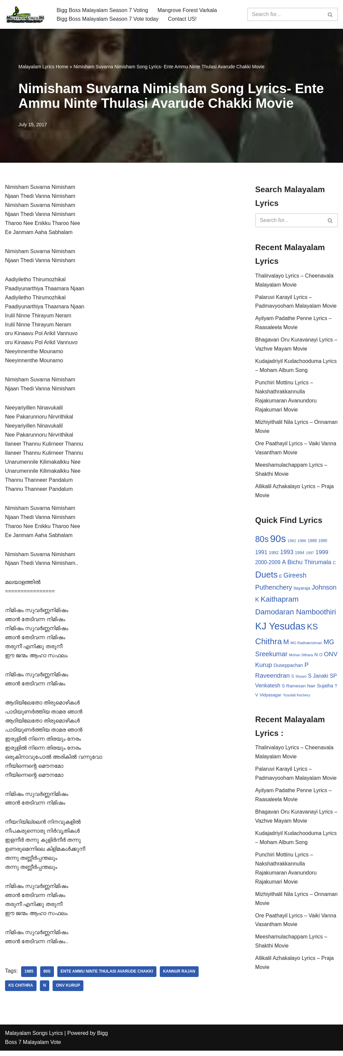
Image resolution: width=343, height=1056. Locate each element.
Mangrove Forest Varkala (188, 10)
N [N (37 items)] (316, 657)
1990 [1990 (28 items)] (322, 542)
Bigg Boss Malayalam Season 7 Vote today (108, 19)
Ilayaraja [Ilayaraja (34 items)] (301, 590)
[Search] (285, 14)
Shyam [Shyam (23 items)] (300, 679)
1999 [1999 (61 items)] (322, 554)
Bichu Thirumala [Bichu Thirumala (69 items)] (309, 564)
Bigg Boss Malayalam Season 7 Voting (103, 10)
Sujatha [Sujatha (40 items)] (325, 688)
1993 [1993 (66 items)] (286, 554)
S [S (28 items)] (292, 679)
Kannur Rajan (180, 977)
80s (47, 977)
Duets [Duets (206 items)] (266, 576)
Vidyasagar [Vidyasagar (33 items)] (270, 697)
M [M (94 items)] (286, 644)
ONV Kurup (68, 991)
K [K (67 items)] (257, 602)
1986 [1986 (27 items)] (301, 542)
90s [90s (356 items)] (278, 540)
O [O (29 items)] (321, 657)
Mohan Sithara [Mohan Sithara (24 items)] (301, 657)
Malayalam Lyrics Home (43, 66)
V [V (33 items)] (256, 697)
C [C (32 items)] (334, 564)
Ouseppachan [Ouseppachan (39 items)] (288, 668)
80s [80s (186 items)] (262, 541)
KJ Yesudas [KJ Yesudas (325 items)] (280, 628)
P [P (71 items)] (306, 667)
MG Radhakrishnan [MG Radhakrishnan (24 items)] (306, 645)
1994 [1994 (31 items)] (299, 554)
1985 (28, 977)
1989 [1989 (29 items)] (312, 542)
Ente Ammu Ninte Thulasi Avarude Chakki (107, 977)
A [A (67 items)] (284, 564)
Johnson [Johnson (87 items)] (324, 589)
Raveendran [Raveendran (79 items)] (272, 678)
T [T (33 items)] (336, 688)
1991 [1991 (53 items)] (261, 554)
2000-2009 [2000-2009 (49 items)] (267, 564)
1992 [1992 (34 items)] (273, 554)
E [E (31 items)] (280, 578)
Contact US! (182, 19)
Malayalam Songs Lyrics (34, 1038)
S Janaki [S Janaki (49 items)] (318, 678)
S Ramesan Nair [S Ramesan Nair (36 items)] (298, 688)
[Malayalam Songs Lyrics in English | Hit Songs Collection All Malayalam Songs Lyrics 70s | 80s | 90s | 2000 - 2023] (25, 14)
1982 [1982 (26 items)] (291, 543)
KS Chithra (20, 991)
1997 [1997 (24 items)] (310, 555)
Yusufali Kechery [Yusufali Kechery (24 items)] (296, 698)
